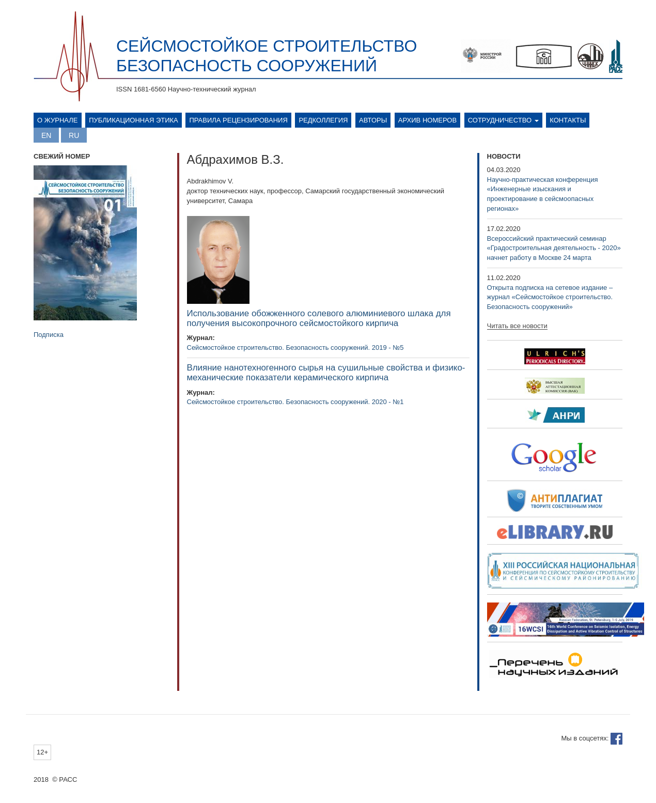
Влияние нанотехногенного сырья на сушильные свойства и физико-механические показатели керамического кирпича (326, 372)
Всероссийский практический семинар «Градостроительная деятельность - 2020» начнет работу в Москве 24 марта (554, 248)
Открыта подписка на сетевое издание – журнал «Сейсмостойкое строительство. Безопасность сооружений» (550, 297)
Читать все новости (517, 326)
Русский (74, 135)
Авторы (373, 120)
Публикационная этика (133, 120)
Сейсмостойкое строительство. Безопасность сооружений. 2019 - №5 (295, 347)
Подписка (49, 334)
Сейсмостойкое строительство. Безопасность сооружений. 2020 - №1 (295, 402)
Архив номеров (427, 120)
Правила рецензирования (238, 120)
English (46, 135)
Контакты (568, 120)
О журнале (57, 120)
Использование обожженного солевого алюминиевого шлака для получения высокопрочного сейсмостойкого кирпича (319, 318)
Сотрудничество (503, 120)
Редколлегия (323, 120)
